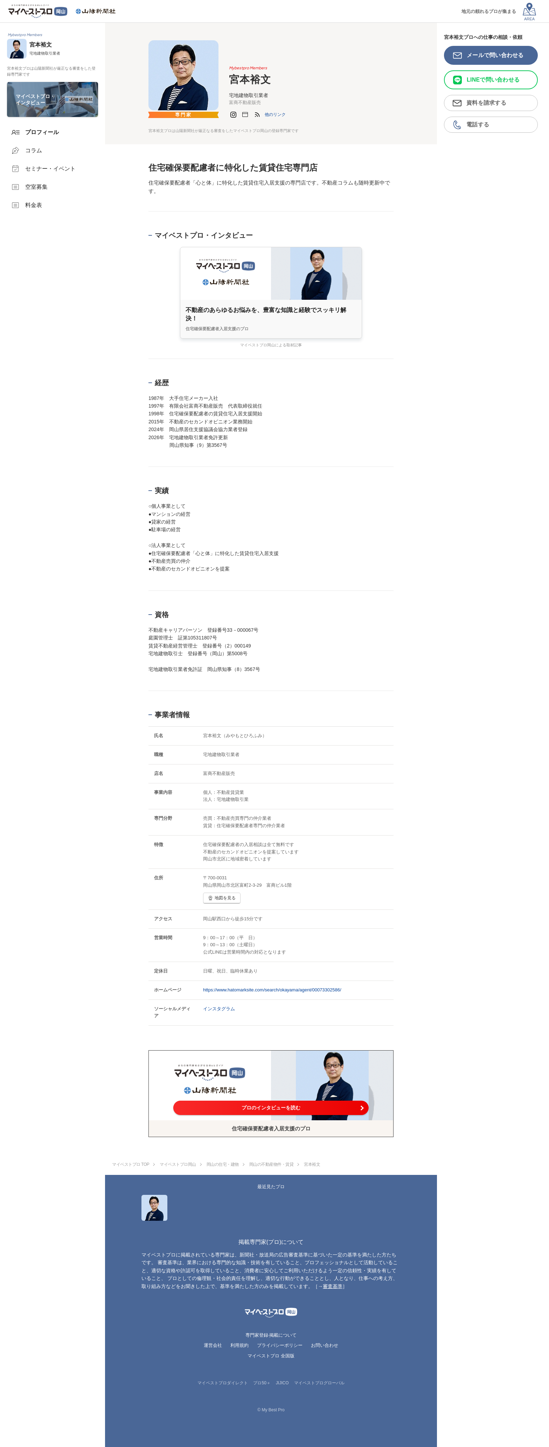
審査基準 (332, 1286)
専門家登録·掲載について (271, 1335)
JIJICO (282, 1382)
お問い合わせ (324, 1345)
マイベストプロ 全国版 (271, 1355)
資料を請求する (486, 103)
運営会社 (213, 1345)
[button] (275, 114)
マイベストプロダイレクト (222, 1382)
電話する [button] (477, 124)
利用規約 (239, 1345)
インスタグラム (219, 1008)
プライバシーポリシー (280, 1345)
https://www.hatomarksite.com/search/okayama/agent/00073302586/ (272, 989)
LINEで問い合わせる (493, 80)
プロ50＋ (261, 1382)
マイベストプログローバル (319, 1382)
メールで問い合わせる (495, 55)
